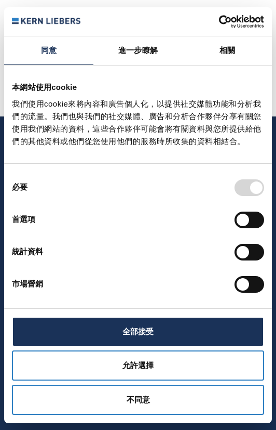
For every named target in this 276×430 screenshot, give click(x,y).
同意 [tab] (49, 50)
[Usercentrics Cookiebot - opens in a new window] (218, 22)
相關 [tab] (227, 50)
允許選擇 (138, 365)
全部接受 (138, 331)
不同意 (138, 399)
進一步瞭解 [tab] (138, 50)
